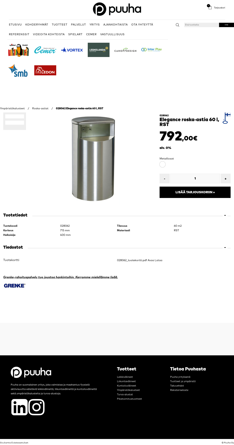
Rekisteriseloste (179, 390)
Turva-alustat (125, 394)
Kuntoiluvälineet (126, 386)
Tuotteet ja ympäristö (183, 381)
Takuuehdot (177, 386)
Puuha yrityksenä (180, 377)
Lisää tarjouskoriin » (195, 192)
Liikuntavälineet (126, 381)
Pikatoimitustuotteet (129, 399)
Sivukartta (5, 443)
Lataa (158, 260)
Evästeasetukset (19, 443)
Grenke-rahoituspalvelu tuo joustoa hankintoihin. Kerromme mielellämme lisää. (60, 277)
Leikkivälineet (125, 377)
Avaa (151, 260)
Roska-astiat (40, 108)
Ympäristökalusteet (12, 108)
